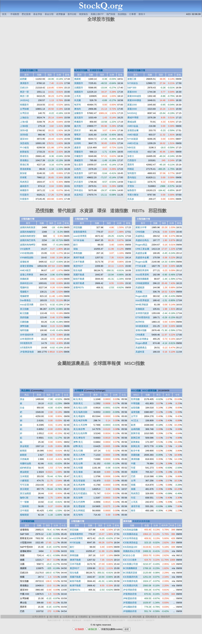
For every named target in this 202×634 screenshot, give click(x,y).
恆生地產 (77, 270)
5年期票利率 (26, 343)
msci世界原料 (142, 274)
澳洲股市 (24, 83)
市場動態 (14, 14)
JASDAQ (24, 100)
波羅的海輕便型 (27, 236)
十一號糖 (24, 502)
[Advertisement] (101, 45)
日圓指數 (24, 322)
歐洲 (133, 425)
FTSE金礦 (141, 266)
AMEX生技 (132, 151)
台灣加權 (24, 109)
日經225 (24, 87)
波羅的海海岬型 (27, 244)
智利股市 (131, 173)
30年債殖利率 (27, 334)
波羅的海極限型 (27, 232)
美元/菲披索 (79, 480)
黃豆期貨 (24, 489)
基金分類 (49, 14)
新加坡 (23, 173)
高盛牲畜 (140, 352)
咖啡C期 (24, 497)
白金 (22, 407)
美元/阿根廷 (79, 510)
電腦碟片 (24, 291)
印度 (133, 467)
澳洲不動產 (78, 257)
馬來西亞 (24, 182)
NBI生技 (131, 147)
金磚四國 (135, 429)
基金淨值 (37, 14)
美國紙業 (24, 279)
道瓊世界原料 (142, 270)
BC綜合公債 (129, 555)
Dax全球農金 (142, 339)
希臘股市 (78, 122)
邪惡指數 (77, 227)
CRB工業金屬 (142, 249)
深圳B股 (24, 134)
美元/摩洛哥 (79, 437)
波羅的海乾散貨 (27, 227)
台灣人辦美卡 (38, 616)
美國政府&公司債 (131, 551)
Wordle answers (120, 616)
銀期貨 (23, 450)
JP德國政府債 (130, 611)
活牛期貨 (24, 510)
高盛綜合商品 (142, 240)
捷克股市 (78, 117)
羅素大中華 (141, 227)
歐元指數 (24, 313)
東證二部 (24, 96)
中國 (133, 463)
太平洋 (134, 416)
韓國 (133, 485)
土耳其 (77, 96)
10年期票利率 (27, 339)
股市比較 (72, 14)
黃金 (22, 399)
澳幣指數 (24, 326)
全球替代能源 (142, 313)
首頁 (4, 14)
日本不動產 (78, 261)
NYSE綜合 (132, 83)
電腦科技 (24, 287)
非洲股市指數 (96, 70)
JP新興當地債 (27, 352)
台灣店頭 (24, 113)
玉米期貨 (24, 476)
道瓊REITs (78, 287)
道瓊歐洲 (24, 261)
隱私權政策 (151, 616)
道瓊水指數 (141, 330)
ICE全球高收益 (130, 538)
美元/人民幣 (79, 455)
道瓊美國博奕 (80, 232)
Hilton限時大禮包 (102, 620)
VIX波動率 (25, 249)
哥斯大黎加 (132, 194)
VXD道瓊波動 (26, 253)
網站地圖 (137, 616)
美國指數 (135, 455)
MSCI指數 (136, 390)
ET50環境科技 (143, 317)
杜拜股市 (78, 186)
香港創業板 (25, 169)
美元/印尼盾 (79, 489)
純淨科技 (140, 322)
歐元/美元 (78, 399)
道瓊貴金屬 (132, 130)
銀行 (75, 244)
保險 (75, 249)
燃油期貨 (24, 472)
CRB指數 (140, 232)
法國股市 (78, 87)
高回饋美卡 (88, 620)
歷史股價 (26, 14)
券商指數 (77, 253)
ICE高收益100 (130, 547)
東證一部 (24, 92)
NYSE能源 (132, 139)
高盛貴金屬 (141, 253)
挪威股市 (78, 160)
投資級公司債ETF (118, 620)
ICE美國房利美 (130, 577)
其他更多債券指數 (141, 521)
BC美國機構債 (130, 568)
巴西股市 (131, 160)
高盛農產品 (141, 347)
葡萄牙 (77, 134)
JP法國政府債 (130, 607)
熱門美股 (110, 14)
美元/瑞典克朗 (80, 412)
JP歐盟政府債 (130, 598)
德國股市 (78, 92)
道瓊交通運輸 (26, 266)
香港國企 (24, 160)
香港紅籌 (24, 164)
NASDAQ (132, 113)
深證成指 (24, 143)
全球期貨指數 (27, 521)
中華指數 (135, 403)
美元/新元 (78, 476)
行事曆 (132, 14)
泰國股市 (24, 190)
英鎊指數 (24, 317)
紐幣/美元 (78, 446)
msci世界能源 (142, 300)
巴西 (133, 476)
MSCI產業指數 (149, 390)
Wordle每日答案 (100, 616)
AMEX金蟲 (132, 126)
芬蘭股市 (78, 156)
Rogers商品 (141, 244)
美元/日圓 (78, 450)
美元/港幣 (78, 459)
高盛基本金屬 (142, 257)
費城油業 (131, 122)
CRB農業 (140, 334)
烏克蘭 (77, 100)
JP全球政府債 (130, 589)
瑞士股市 (78, 164)
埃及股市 (78, 173)
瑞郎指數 (24, 330)
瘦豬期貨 (24, 514)
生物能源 (140, 309)
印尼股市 (24, 194)
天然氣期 (24, 459)
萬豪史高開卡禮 (53, 620)
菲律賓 (23, 177)
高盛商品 (140, 236)
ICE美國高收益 (130, 534)
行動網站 (83, 616)
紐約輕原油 (25, 467)
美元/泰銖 (78, 472)
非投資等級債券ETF (135, 620)
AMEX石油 (132, 143)
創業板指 (24, 151)
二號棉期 (24, 506)
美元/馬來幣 (79, 485)
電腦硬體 (24, 296)
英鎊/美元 (78, 403)
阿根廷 (130, 169)
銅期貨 (23, 455)
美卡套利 (66, 620)
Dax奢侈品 (25, 300)
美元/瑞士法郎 (80, 407)
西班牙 (77, 130)
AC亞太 (135, 420)
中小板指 (24, 147)
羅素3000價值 (134, 100)
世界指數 (135, 399)
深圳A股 (24, 130)
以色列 (77, 169)
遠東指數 (135, 412)
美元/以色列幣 (80, 433)
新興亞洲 (135, 437)
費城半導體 (132, 117)
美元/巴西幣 (79, 502)
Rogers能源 (141, 296)
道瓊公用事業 (26, 274)
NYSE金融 (78, 240)
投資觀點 (122, 14)
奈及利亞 (78, 194)
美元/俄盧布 (79, 416)
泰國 (133, 489)
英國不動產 (78, 274)
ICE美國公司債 (130, 564)
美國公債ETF (97, 14)
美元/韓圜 (78, 467)
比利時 (77, 143)
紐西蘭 (23, 79)
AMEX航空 (25, 270)
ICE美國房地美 (130, 581)
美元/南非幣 (79, 429)
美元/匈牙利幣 (80, 420)
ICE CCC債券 (130, 560)
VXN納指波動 (26, 257)
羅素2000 (132, 109)
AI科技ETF (150, 620)
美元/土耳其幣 (80, 425)
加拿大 (130, 156)
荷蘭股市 (78, 151)
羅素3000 (132, 92)
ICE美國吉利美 (130, 585)
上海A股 (24, 122)
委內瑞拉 (131, 177)
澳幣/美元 (78, 442)
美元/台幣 (78, 463)
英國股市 (78, 83)
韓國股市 (24, 104)
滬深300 (24, 139)
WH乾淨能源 (142, 304)
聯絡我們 (165, 616)
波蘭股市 (78, 113)
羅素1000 (132, 104)
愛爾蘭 (77, 139)
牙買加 (130, 186)
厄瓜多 (130, 199)
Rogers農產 (141, 343)
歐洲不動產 (78, 283)
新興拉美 (135, 446)
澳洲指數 (135, 459)
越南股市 (24, 186)
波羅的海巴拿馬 (27, 240)
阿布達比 (78, 190)
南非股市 (78, 177)
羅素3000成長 (134, 96)
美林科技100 (26, 283)
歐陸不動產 (78, 279)
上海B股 (24, 126)
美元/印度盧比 (80, 493)
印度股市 (24, 199)
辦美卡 (142, 14)
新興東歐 (135, 442)
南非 (133, 510)
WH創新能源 (142, 326)
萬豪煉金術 (76, 620)
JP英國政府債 (130, 602)
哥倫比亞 (131, 182)
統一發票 (54, 616)
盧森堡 (77, 147)
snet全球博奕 (79, 236)
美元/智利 (78, 514)
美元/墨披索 (79, 506)
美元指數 (24, 309)
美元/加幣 (78, 497)
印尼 (133, 497)
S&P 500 (131, 87)
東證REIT (78, 266)
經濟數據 (60, 14)
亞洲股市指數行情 (29, 70)
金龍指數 (135, 407)
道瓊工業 (131, 79)
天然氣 (139, 291)
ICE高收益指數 (130, 529)
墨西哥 (130, 164)
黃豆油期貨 (25, 493)
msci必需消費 (26, 304)
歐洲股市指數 (80, 70)
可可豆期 (24, 485)
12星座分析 (68, 616)
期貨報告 (83, 14)
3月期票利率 (26, 347)
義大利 (77, 126)
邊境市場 (135, 506)
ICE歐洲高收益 (130, 542)
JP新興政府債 (130, 594)
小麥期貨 (24, 480)
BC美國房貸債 (130, 572)
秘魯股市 (131, 190)
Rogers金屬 (141, 261)
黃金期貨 (24, 446)
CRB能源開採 (142, 283)
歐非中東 (135, 450)
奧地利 (77, 109)
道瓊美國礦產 (142, 279)
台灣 (133, 480)
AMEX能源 (132, 134)
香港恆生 (24, 156)
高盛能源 (140, 287)
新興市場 (135, 433)
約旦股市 (78, 182)
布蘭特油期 (25, 463)
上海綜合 (24, 117)
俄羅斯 (77, 79)
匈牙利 (77, 104)
